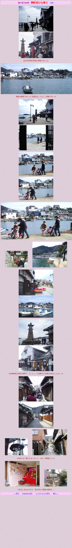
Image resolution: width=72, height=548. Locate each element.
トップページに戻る (43, 493)
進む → (55, 493)
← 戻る (16, 493)
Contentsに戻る (27, 493)
